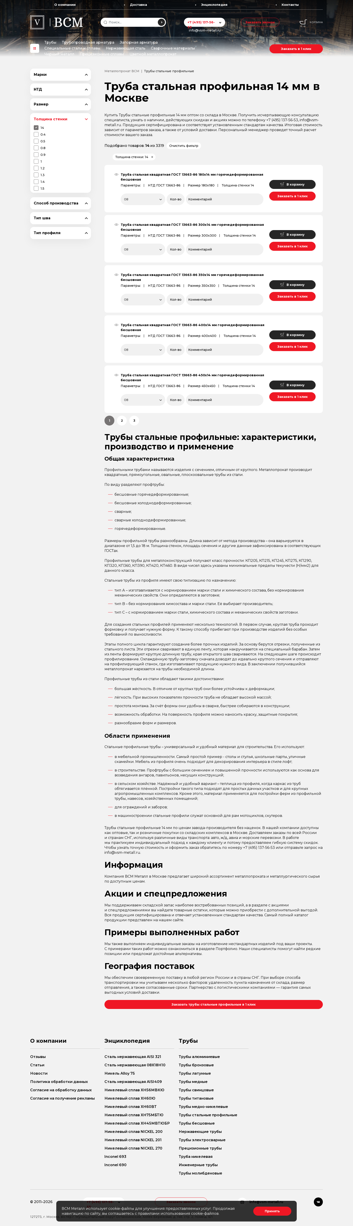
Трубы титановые (196, 1098)
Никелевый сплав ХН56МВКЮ (134, 1090)
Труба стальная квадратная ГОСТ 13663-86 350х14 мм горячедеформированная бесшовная (192, 277)
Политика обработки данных (59, 1082)
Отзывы (38, 1057)
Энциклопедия (214, 5)
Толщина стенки (50, 119)
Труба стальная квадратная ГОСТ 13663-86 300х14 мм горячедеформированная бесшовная (192, 227)
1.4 (43, 182)
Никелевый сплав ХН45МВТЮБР (137, 1123)
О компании (65, 5)
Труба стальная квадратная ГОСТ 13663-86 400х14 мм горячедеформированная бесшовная (192, 327)
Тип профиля (47, 233)
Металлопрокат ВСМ (121, 71)
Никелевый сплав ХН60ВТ (130, 1107)
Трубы (50, 42)
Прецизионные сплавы (102, 54)
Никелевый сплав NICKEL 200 (133, 1132)
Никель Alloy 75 (119, 1073)
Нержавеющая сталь (125, 48)
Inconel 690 (115, 1165)
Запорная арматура (139, 42)
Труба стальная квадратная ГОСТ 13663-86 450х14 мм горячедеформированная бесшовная (192, 377)
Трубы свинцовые (196, 1090)
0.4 (43, 134)
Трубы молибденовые (200, 1173)
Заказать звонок (260, 22)
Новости (39, 1073)
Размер (41, 104)
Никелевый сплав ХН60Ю (129, 1098)
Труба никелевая (196, 1156)
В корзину (292, 184)
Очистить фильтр (183, 146)
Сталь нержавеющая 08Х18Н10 (134, 1065)
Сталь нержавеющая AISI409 (133, 1082)
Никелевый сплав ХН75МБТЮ (133, 1115)
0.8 (43, 148)
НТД (38, 89)
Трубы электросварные (202, 1140)
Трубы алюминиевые (199, 1057)
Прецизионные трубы (200, 1148)
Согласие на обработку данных (61, 1090)
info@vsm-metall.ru (205, 30)
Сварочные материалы (173, 48)
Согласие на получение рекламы (62, 1098)
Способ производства (56, 203)
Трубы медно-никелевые (203, 1107)
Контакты (290, 5)
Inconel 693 (115, 1156)
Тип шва (42, 218)
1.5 (42, 188)
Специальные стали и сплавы (72, 48)
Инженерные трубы (198, 1165)
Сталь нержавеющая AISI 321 (132, 1057)
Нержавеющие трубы (200, 1132)
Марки (40, 74)
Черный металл (59, 54)
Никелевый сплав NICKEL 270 (133, 1148)
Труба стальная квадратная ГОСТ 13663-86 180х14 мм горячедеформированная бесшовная (192, 177)
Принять (272, 1211)
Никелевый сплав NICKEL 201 (133, 1140)
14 (42, 128)
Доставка (138, 5)
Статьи (37, 1065)
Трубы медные (193, 1082)
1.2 (43, 168)
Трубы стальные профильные (208, 1115)
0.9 (43, 155)
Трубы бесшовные (197, 1123)
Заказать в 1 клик (296, 49)
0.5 (43, 141)
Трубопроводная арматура (88, 42)
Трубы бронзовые (196, 1065)
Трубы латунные (195, 1073)
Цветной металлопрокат (152, 54)
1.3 (43, 175)
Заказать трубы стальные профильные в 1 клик (214, 1004)
